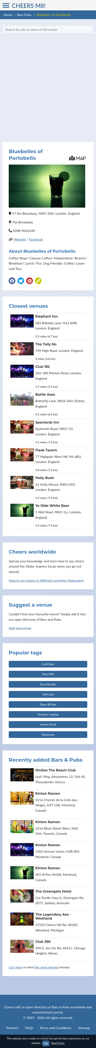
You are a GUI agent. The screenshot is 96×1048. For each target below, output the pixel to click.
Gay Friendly (48, 684)
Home (7, 15)
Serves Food (48, 724)
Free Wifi (48, 674)
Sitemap (84, 1028)
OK (45, 1043)
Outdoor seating (48, 714)
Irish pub (47, 694)
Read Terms (58, 1043)
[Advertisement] (48, 88)
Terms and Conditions (55, 1028)
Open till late (48, 704)
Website (20, 239)
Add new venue (20, 628)
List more (15, 967)
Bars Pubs (24, 15)
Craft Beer (47, 664)
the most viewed (46, 967)
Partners (12, 1028)
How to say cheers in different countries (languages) (46, 580)
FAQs (29, 1028)
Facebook (36, 239)
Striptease (48, 734)
